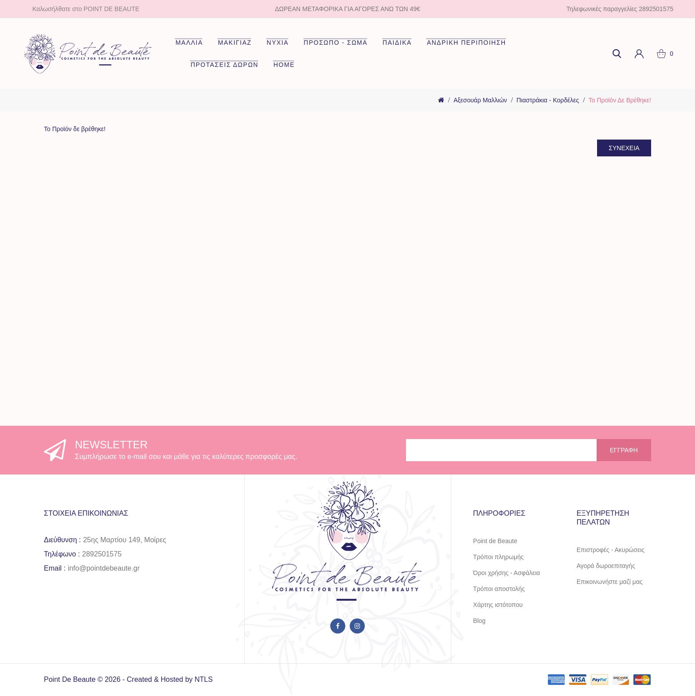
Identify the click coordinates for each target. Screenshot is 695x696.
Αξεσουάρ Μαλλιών (480, 100)
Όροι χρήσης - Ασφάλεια (506, 572)
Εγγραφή (624, 450)
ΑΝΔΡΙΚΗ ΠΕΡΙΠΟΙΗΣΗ (466, 42)
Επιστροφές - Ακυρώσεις (610, 549)
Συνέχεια (622, 148)
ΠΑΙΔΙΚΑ (397, 42)
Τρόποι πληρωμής (498, 556)
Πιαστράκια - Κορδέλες (547, 100)
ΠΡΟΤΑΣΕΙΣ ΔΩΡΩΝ (224, 64)
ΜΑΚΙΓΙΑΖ (235, 42)
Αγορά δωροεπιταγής (606, 565)
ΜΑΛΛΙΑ (189, 42)
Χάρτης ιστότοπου (498, 604)
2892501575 (101, 554)
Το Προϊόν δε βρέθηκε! (620, 100)
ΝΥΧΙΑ (278, 42)
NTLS (204, 679)
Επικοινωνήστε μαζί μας (610, 581)
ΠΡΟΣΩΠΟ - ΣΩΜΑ (335, 42)
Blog (479, 620)
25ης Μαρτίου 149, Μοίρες (124, 540)
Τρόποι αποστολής (499, 588)
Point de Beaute (495, 540)
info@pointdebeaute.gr (104, 568)
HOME (284, 64)
